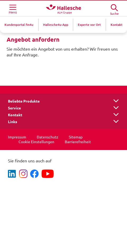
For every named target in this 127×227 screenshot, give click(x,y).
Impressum (17, 137)
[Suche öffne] (114, 8)
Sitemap (76, 137)
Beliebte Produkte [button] (24, 101)
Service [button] (14, 108)
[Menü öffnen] (12, 9)
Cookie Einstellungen (36, 142)
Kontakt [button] (15, 115)
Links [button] (12, 122)
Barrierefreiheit (78, 142)
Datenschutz (47, 137)
